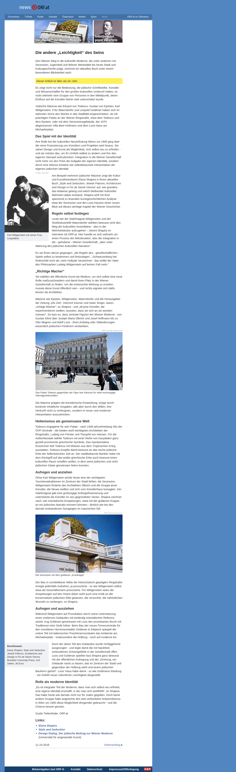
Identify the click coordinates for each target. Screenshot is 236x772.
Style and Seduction (52, 729)
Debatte (53, 16)
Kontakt (75, 769)
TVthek (28, 16)
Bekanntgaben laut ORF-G (48, 769)
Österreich (67, 16)
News (105, 16)
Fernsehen (13, 16)
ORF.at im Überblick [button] (138, 16)
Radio (40, 16)
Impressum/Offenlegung (124, 769)
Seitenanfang (112, 744)
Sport (94, 16)
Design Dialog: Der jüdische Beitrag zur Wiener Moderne (76, 733)
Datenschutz (94, 769)
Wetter (82, 16)
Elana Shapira (48, 725)
